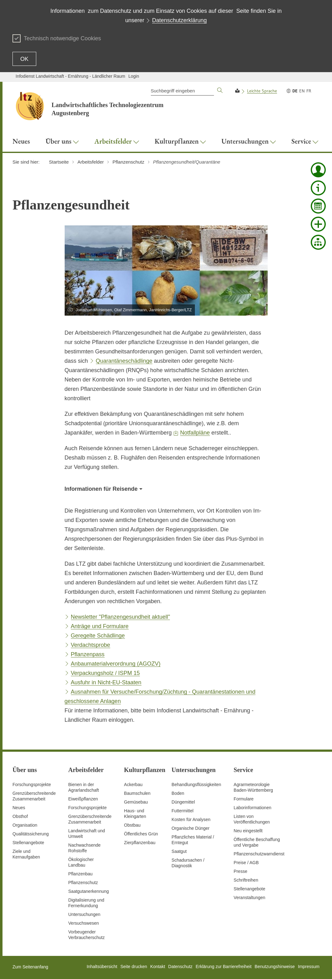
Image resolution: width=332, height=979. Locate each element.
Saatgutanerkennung (88, 891)
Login (133, 76)
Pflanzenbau (80, 873)
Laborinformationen (252, 807)
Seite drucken (133, 966)
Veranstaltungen (249, 897)
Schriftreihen (246, 880)
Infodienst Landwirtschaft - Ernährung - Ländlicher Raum (70, 76)
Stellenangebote (28, 842)
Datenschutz (180, 966)
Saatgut (178, 851)
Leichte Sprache (262, 91)
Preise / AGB (246, 862)
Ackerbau (133, 784)
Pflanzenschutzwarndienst (259, 853)
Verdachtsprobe (90, 645)
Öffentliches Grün (141, 833)
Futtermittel (182, 810)
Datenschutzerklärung (179, 20)
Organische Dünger (190, 828)
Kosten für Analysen (191, 819)
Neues (18, 807)
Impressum (309, 966)
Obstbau (132, 825)
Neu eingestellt (248, 830)
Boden (177, 793)
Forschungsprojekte (31, 784)
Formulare (244, 798)
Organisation (24, 825)
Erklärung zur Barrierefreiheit (223, 966)
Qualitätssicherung (30, 833)
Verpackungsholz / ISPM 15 (105, 673)
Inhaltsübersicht (102, 966)
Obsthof (20, 816)
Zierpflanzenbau (139, 842)
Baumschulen (137, 793)
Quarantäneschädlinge (124, 361)
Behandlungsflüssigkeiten (196, 784)
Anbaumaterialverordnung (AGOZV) (116, 664)
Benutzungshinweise (275, 966)
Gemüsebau (136, 801)
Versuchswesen (83, 923)
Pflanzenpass (88, 654)
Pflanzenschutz (83, 882)
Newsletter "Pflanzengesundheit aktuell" (120, 617)
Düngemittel (183, 801)
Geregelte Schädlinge (98, 635)
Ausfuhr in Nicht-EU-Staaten (106, 682)
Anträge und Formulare (100, 626)
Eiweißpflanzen (83, 798)
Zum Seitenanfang (30, 966)
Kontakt (157, 966)
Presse (240, 871)
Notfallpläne (195, 433)
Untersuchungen (84, 914)
